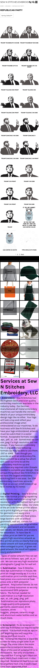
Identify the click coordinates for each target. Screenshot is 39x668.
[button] (33, 2)
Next (22, 254)
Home (2, 6)
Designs (8, 6)
